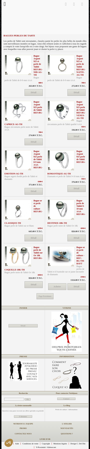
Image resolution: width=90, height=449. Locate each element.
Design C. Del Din (78, 443)
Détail (23, 326)
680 (41, 83)
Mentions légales (60, 443)
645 (36, 231)
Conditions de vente (30, 443)
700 (83, 83)
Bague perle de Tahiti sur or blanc (19, 225)
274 (36, 135)
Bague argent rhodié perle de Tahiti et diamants (21, 177)
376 (79, 182)
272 (79, 86)
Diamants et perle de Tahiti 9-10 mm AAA (66, 176)
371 (36, 184)
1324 (78, 280)
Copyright (46, 443)
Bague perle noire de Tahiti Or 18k (62, 225)
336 (79, 130)
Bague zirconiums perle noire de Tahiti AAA (22, 128)
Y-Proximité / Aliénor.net (46, 447)
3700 (83, 277)
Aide (17, 443)
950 (83, 179)
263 (36, 86)
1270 (40, 228)
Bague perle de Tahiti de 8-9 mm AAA (22, 79)
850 (83, 127)
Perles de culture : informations (66, 409)
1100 (40, 182)
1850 (83, 228)
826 (79, 231)
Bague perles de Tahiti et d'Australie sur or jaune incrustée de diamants (65, 270)
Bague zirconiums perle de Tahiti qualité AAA (64, 123)
